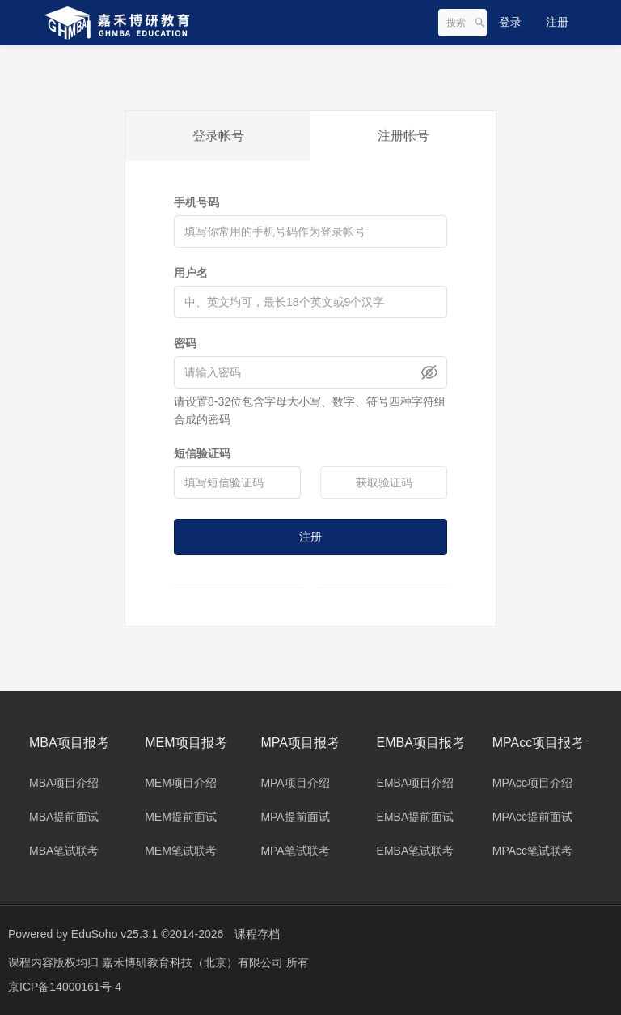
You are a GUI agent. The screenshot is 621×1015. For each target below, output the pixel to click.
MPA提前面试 (294, 816)
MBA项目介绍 (64, 782)
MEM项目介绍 (181, 782)
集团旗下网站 (70, 68)
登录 (510, 21)
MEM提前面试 (181, 816)
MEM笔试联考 (181, 850)
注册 (557, 21)
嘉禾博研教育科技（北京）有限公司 (194, 962)
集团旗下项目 (162, 68)
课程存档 (257, 934)
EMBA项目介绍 (415, 782)
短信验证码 (202, 453)
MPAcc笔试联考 (532, 850)
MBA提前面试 (64, 816)
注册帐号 (403, 135)
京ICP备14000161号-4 (64, 986)
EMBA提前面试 (415, 816)
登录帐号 (218, 135)
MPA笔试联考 (294, 850)
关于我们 (393, 68)
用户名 (191, 272)
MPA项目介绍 (294, 782)
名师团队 (243, 68)
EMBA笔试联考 (415, 850)
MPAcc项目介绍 (532, 782)
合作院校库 (319, 68)
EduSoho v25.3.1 (114, 934)
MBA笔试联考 (64, 850)
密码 (185, 343)
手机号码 (196, 202)
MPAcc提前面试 (532, 816)
